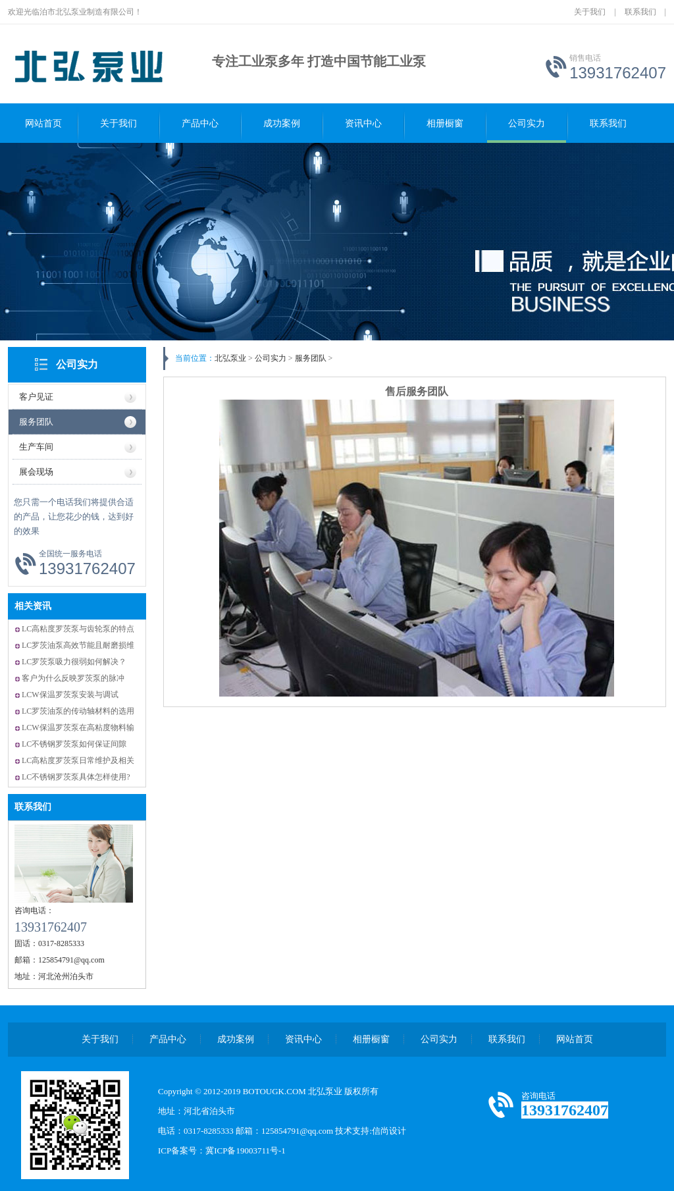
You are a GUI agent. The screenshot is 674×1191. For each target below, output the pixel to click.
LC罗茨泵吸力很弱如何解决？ (74, 661)
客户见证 (36, 397)
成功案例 (281, 123)
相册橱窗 (445, 123)
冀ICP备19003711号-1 (245, 1150)
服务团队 (36, 422)
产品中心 (200, 123)
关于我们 (590, 11)
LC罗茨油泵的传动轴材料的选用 (78, 711)
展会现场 (36, 472)
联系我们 (640, 11)
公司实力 (526, 123)
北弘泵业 (230, 358)
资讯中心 (363, 123)
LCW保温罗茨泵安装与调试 (70, 694)
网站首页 (43, 123)
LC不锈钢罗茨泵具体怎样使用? (76, 776)
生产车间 (36, 447)
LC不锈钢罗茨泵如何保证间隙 (74, 744)
